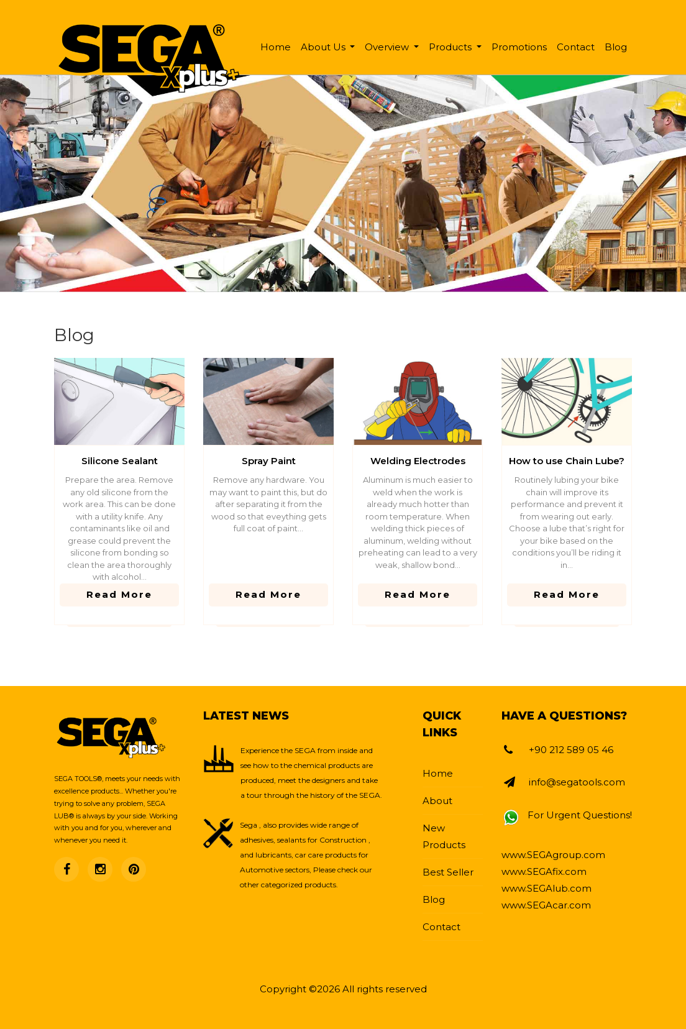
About (437, 801)
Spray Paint (269, 461)
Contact (576, 47)
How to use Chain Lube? (566, 461)
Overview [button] (388, 47)
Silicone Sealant (119, 461)
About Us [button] (324, 47)
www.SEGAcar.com (546, 905)
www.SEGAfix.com (544, 871)
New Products (444, 836)
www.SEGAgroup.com (553, 855)
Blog (616, 47)
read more (119, 594)
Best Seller (448, 872)
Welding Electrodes (417, 461)
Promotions (519, 47)
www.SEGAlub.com (546, 888)
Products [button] (451, 47)
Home (275, 47)
